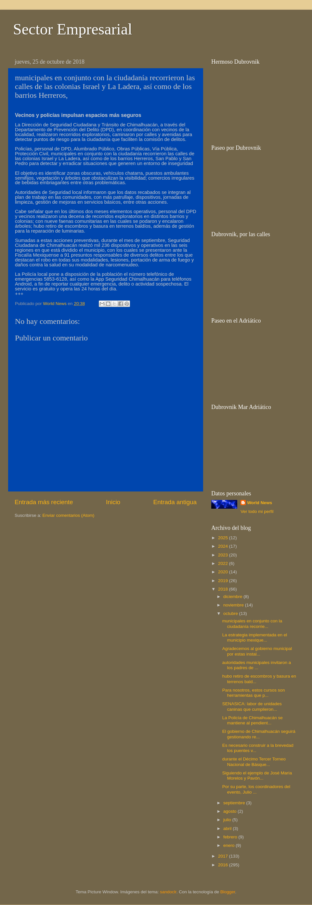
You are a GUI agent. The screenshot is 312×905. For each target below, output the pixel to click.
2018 (223, 589)
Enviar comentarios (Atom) (69, 515)
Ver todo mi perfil (256, 511)
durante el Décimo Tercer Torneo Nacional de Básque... (254, 762)
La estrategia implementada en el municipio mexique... (254, 637)
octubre (231, 613)
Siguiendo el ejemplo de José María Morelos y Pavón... (257, 776)
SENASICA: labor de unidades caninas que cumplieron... (252, 706)
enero (229, 845)
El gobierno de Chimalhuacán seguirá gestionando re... (258, 734)
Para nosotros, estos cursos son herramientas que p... (253, 693)
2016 (223, 864)
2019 (223, 580)
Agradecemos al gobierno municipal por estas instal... (257, 651)
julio (227, 819)
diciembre (233, 596)
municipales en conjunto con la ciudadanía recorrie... (252, 623)
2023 (223, 555)
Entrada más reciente (44, 502)
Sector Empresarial (72, 29)
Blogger (227, 891)
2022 (223, 563)
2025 (223, 537)
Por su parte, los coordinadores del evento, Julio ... (256, 789)
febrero (231, 837)
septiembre (234, 802)
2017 (223, 856)
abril (228, 828)
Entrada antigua (175, 502)
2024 (223, 546)
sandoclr (168, 891)
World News (259, 502)
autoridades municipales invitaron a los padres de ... (256, 665)
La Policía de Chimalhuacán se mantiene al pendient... (252, 720)
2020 (223, 571)
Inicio (113, 502)
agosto (230, 811)
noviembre (234, 605)
